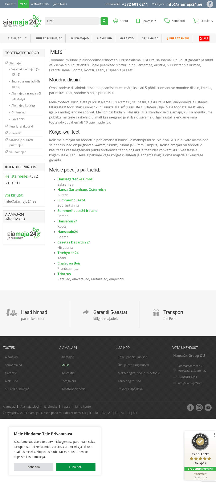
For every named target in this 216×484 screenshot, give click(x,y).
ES (116, 413)
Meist (23, 4)
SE (123, 413)
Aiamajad (14, 38)
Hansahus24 (68, 221)
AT (110, 413)
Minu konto (83, 406)
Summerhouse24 (71, 200)
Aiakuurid (104, 38)
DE (97, 413)
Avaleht (10, 4)
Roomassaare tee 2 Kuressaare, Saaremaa (192, 368)
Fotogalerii (68, 381)
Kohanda (34, 467)
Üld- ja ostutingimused (133, 365)
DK (135, 413)
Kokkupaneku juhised (132, 357)
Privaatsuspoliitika (130, 389)
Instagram (199, 407)
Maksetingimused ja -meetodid (139, 373)
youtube (208, 407)
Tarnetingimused (129, 381)
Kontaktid (68, 373)
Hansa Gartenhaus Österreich (82, 189)
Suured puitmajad (49, 38)
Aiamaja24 (35, 413)
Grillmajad (150, 38)
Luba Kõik (75, 467)
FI (129, 413)
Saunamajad (79, 38)
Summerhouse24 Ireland (78, 210)
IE (90, 413)
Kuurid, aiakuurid (21, 126)
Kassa (66, 406)
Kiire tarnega (178, 38)
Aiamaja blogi (40, 4)
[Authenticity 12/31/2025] (200, 475)
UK (84, 413)
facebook (190, 407)
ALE (204, 38)
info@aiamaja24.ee (184, 4)
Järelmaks (60, 4)
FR (103, 413)
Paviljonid (18, 119)
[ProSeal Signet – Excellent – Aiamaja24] (200, 449)
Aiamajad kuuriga (24, 105)
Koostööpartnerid (73, 389)
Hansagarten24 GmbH (76, 179)
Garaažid (127, 38)
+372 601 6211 (135, 4)
